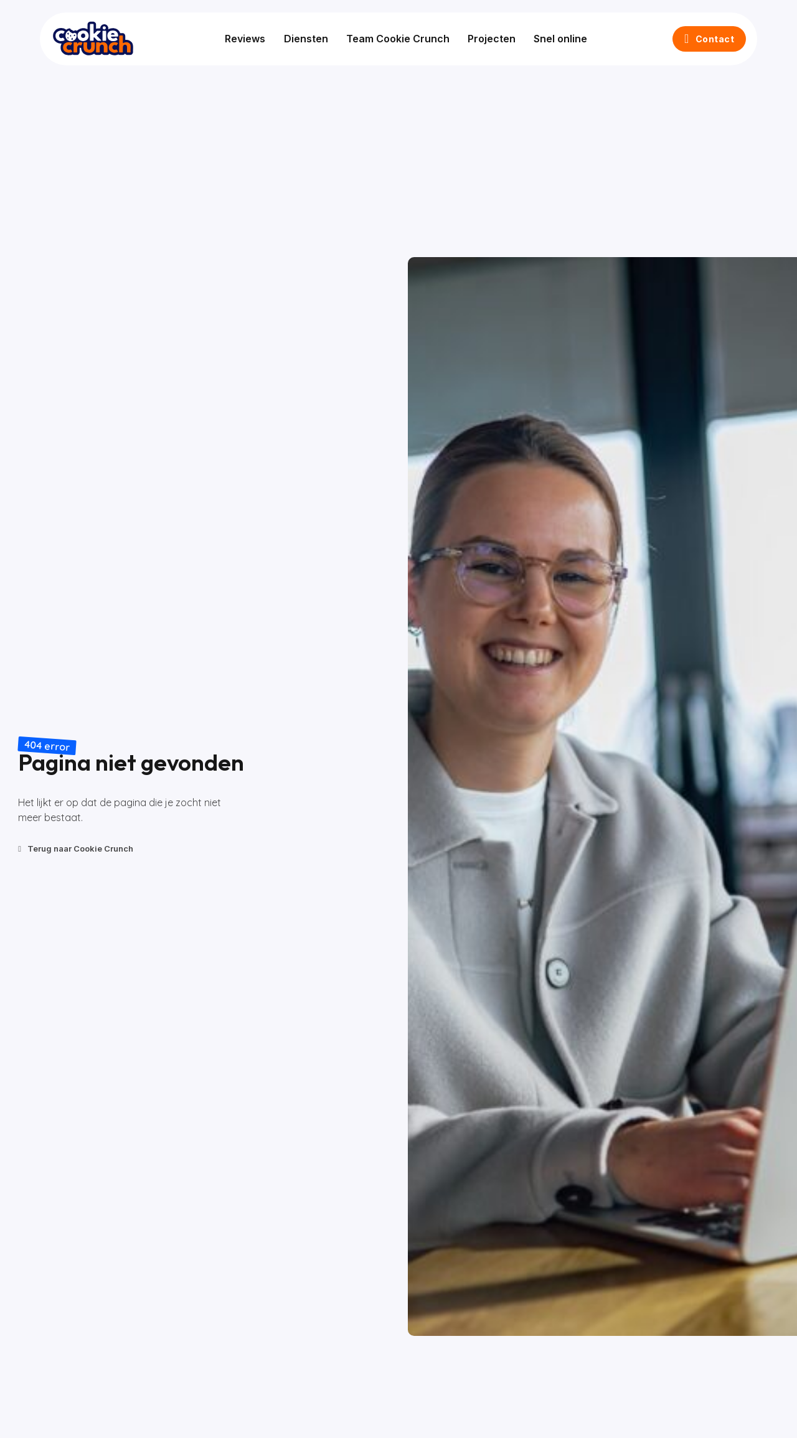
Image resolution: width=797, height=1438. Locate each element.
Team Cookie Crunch (393, 38)
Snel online (556, 38)
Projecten (487, 38)
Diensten (302, 38)
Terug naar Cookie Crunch (75, 848)
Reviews (240, 38)
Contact (705, 38)
